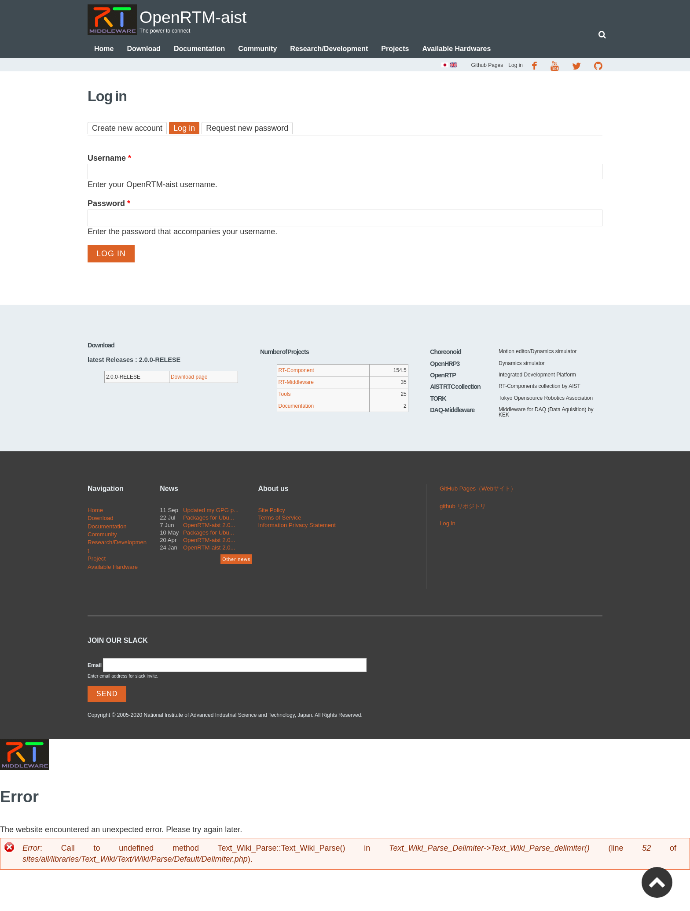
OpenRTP (443, 376)
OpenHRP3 (444, 364)
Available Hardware (113, 567)
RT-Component (296, 371)
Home (104, 49)
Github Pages (487, 66)
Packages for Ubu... (208, 518)
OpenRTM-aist (203, 16)
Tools (285, 395)
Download (143, 49)
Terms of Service (279, 518)
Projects (395, 49)
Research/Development (329, 49)
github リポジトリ (463, 507)
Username (109, 159)
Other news (236, 560)
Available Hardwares (456, 49)
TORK (438, 399)
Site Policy (271, 511)
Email (95, 666)
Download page (189, 378)
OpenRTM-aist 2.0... (209, 526)
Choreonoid (445, 352)
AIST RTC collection (455, 387)
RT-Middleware (296, 383)
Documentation (199, 49)
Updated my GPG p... (211, 511)
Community (257, 49)
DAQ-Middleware (452, 410)
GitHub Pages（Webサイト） (478, 489)
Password (109, 204)
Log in (515, 66)
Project (97, 559)
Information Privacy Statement (297, 526)
